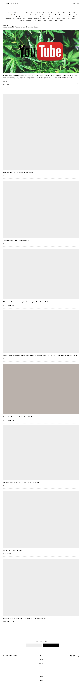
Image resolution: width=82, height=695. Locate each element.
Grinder (26, 14)
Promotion (16, 14)
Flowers (51, 20)
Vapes (44, 18)
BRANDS (41, 676)
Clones (35, 16)
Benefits (61, 20)
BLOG (41, 655)
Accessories (28, 20)
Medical (64, 18)
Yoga (53, 18)
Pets (22, 14)
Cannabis (45, 20)
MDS (74, 16)
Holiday (34, 20)
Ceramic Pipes (8, 18)
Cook (66, 14)
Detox (50, 16)
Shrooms (51, 14)
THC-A (70, 14)
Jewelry (73, 18)
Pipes (5, 12)
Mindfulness (19, 16)
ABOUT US (41, 684)
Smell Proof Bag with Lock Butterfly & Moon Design (18, 172)
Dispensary (53, 12)
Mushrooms (44, 14)
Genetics (45, 16)
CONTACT (41, 680)
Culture (5, 14)
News (25, 16)
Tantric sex (69, 16)
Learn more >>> (8, 176)
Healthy (58, 18)
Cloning (19, 18)
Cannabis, (72, 83)
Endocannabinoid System (59, 16)
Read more (5, 81)
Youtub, (68, 83)
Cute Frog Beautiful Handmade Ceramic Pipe (16, 240)
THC (14, 18)
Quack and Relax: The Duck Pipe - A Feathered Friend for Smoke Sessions (24, 618)
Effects (56, 20)
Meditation (12, 16)
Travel (39, 20)
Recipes (61, 14)
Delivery (65, 12)
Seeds (40, 16)
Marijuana (30, 18)
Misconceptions (37, 18)
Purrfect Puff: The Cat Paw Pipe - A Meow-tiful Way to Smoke (21, 482)
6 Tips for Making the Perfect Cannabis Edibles (19, 417)
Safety (6, 16)
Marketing (10, 12)
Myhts (24, 18)
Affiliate (27, 12)
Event (32, 12)
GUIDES (41, 663)
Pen (39, 14)
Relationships (38, 12)
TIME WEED (10, 3)
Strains (59, 12)
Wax (36, 14)
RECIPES (41, 672)
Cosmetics (21, 20)
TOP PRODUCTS (41, 659)
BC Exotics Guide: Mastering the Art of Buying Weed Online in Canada (27, 302)
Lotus (22, 12)
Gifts (69, 18)
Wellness (74, 12)
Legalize (30, 16)
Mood (31, 14)
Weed (75, 14)
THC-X (48, 18)
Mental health (46, 12)
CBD (70, 12)
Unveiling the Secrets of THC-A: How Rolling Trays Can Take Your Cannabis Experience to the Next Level (40, 355)
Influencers (16, 12)
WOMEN (41, 667)
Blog (56, 14)
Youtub (10, 14)
